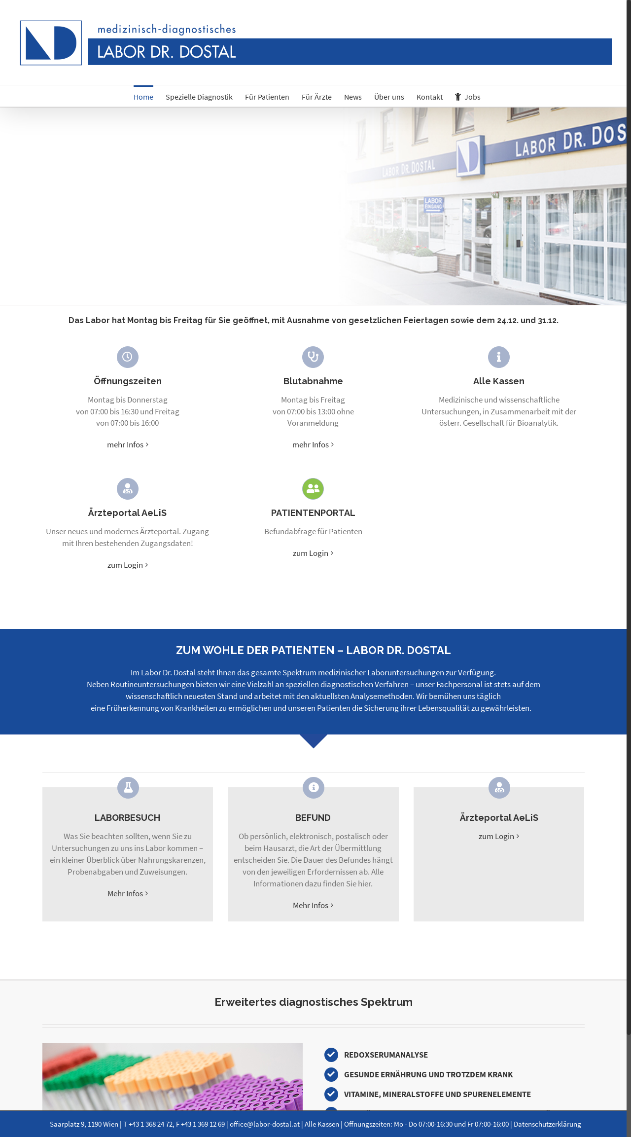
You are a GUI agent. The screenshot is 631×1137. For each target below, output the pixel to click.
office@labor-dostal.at (265, 1124)
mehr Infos (125, 444)
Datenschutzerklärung (547, 1124)
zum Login (125, 564)
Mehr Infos (125, 893)
